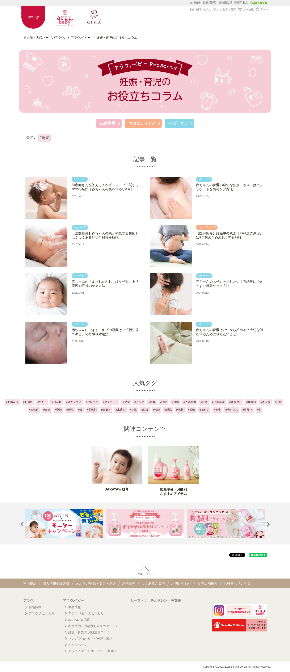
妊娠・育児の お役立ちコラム (89, 632)
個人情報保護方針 (56, 583)
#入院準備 (190, 402)
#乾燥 (152, 402)
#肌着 (179, 409)
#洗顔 (156, 409)
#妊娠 (278, 402)
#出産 (204, 402)
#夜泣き (265, 402)
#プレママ (92, 402)
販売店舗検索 (207, 583)
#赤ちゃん (232, 409)
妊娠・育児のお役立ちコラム (116, 37)
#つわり (42, 402)
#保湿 (175, 402)
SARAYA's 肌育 (79, 619)
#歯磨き (106, 409)
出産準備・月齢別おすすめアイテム (93, 626)
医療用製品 (241, 2)
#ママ (126, 402)
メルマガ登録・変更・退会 (96, 583)
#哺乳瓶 (251, 402)
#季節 (58, 409)
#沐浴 (133, 409)
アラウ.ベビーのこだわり (86, 613)
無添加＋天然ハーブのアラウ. (44, 37)
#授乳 (69, 409)
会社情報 (195, 2)
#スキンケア (73, 402)
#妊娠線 (34, 409)
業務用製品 (225, 2)
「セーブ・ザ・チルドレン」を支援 (154, 600)
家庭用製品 (210, 2)
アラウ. (28, 600)
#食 (259, 409)
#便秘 (163, 402)
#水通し (120, 409)
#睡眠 (168, 409)
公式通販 (246, 9)
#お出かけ (12, 402)
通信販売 (128, 583)
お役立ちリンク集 (237, 583)
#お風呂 (28, 402)
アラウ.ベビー (81, 37)
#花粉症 (204, 409)
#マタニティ (110, 402)
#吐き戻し (235, 402)
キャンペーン (77, 645)
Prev (22, 524)
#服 (80, 409)
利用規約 (30, 583)
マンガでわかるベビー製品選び (90, 638)
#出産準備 (218, 402)
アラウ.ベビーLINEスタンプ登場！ (92, 651)
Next (267, 524)
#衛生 (217, 409)
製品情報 (35, 607)
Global (262, 9)
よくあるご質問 (225, 9)
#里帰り (247, 409)
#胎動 (191, 409)
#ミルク (139, 402)
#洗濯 (145, 409)
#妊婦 (46, 409)
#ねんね (56, 402)
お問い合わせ (201, 9)
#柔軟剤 (92, 409)
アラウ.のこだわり (42, 613)
